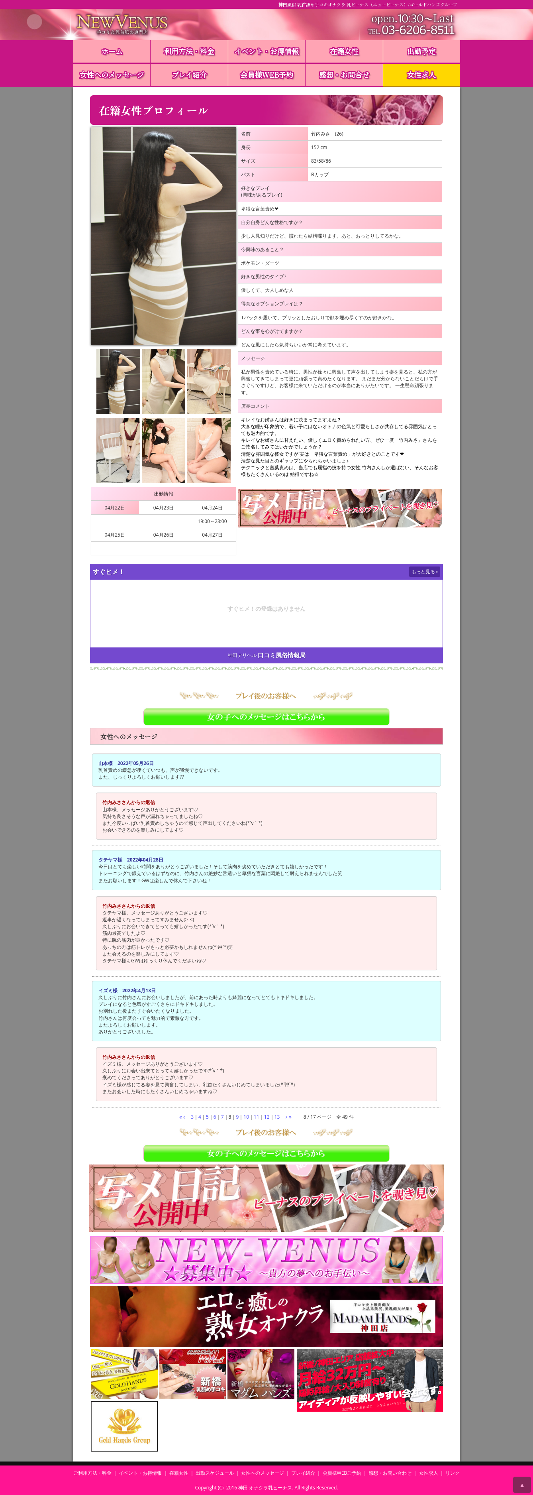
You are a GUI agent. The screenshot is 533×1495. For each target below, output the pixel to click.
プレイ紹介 (189, 74)
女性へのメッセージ (112, 74)
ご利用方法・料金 (92, 1472)
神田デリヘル (242, 655)
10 (246, 1116)
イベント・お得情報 (266, 51)
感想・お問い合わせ (390, 1472)
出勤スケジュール (215, 1472)
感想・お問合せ (344, 74)
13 (277, 1116)
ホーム (112, 51)
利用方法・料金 (189, 51)
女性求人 (421, 74)
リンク (452, 1472)
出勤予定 (421, 51)
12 (267, 1116)
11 (256, 1116)
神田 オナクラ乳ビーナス (265, 1487)
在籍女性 (344, 51)
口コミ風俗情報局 (282, 655)
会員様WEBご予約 (342, 1472)
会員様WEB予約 (266, 74)
